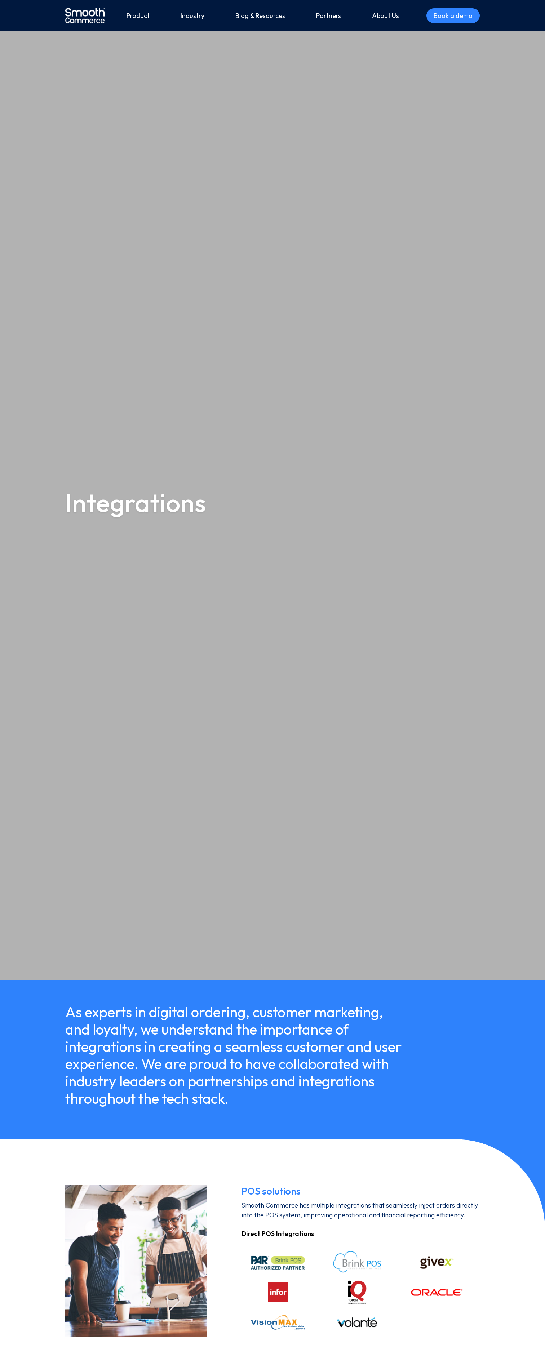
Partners (328, 16)
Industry (192, 16)
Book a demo (453, 16)
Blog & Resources (260, 16)
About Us (385, 16)
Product (138, 16)
